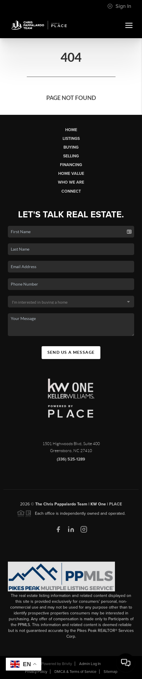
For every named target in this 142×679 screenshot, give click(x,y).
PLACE (115, 506)
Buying (71, 147)
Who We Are (71, 182)
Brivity (67, 664)
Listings (71, 138)
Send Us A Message (71, 352)
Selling (71, 156)
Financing (71, 164)
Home (71, 129)
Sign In (119, 6)
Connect (71, 191)
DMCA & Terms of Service (75, 671)
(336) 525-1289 (71, 461)
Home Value (71, 173)
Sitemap (110, 671)
